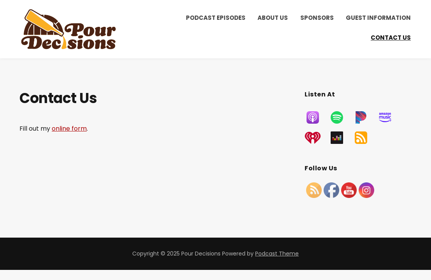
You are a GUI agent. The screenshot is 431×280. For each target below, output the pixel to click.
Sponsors (317, 18)
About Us (273, 18)
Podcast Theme (277, 253)
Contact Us (391, 37)
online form (69, 128)
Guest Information (378, 18)
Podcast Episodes (215, 18)
